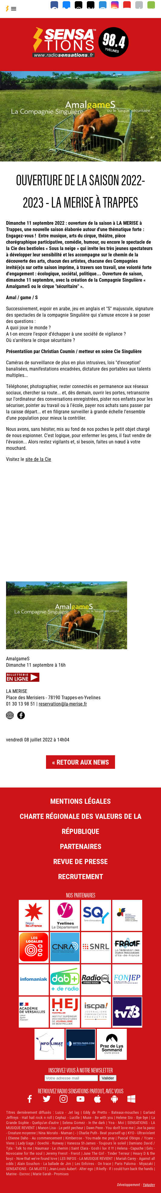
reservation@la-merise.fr (63, 703)
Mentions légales (80, 801)
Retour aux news (83, 762)
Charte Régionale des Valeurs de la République (80, 823)
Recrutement (80, 876)
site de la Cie (38, 459)
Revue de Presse (80, 861)
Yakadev (149, 1184)
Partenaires (80, 846)
